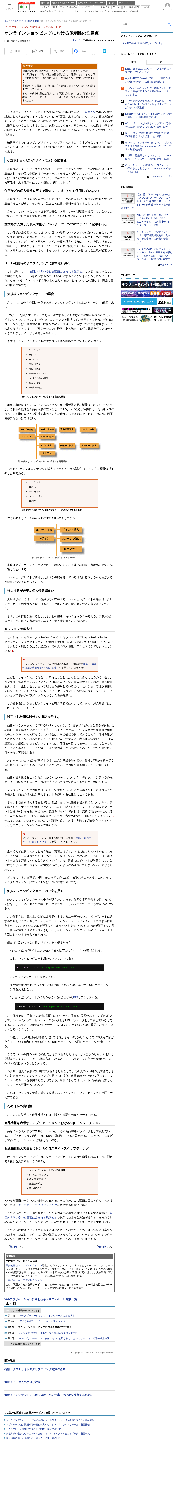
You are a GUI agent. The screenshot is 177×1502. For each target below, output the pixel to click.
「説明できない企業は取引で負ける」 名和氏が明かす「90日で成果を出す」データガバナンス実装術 (148, 104)
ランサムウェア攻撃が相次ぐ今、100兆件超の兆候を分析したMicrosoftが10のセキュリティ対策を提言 (148, 146)
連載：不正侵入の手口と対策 (22, 1382)
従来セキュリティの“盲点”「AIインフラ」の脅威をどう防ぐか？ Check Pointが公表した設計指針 (148, 168)
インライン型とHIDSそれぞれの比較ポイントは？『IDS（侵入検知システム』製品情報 (50, 1420)
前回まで (90, 111)
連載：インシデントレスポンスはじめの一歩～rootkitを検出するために (48, 1394)
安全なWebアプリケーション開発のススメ (42, 1321)
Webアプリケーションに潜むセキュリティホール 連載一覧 (40, 1299)
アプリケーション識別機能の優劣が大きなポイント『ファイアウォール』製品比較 (48, 1424)
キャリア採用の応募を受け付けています (142, 43)
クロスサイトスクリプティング (37, 1205)
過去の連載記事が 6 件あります (25, 1344)
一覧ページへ (166, 265)
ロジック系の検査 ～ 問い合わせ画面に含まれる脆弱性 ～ (49, 1333)
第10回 (102, 1246)
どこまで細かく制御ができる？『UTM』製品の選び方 (33, 1429)
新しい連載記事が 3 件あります (25, 1310)
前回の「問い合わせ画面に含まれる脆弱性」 (57, 271)
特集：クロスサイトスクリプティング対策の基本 (34, 1369)
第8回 (13, 1246)
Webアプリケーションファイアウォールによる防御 (47, 1315)
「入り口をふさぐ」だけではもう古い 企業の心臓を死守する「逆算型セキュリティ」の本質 (148, 91)
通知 (41, 51)
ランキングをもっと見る (161, 176)
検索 (169, 24)
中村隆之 (77, 40)
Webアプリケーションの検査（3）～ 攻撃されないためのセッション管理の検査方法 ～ (65, 1338)
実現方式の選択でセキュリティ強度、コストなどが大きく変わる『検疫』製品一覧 (48, 1433)
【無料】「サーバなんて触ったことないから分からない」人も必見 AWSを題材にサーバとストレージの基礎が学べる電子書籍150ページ (146, 201)
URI (75, 997)
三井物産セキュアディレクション (24, 1265)
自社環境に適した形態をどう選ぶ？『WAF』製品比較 (33, 1438)
